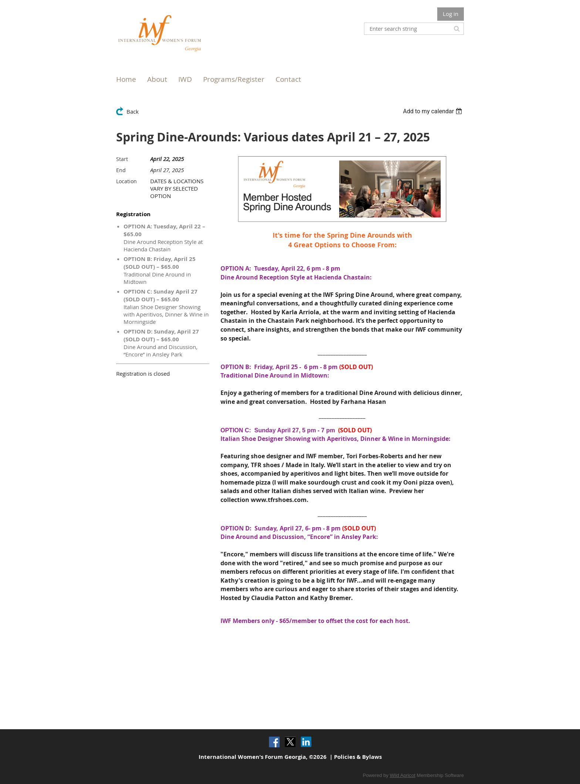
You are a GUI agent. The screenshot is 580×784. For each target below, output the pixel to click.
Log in (450, 13)
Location (126, 181)
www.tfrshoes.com (279, 500)
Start (122, 159)
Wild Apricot (402, 775)
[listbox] (433, 111)
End (121, 170)
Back (133, 111)
